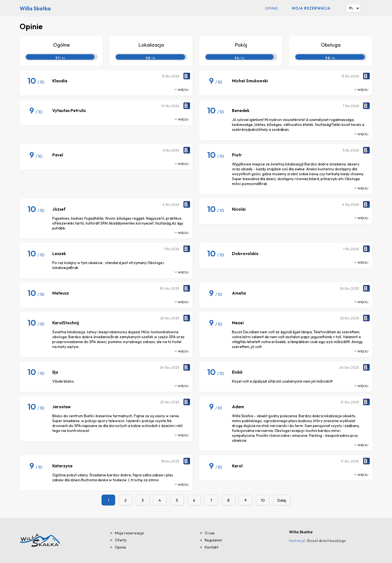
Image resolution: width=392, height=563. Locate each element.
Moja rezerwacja (311, 8)
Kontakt (211, 547)
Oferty (121, 540)
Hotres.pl (297, 540)
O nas (210, 533)
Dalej (281, 500)
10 (263, 500)
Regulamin (213, 540)
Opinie (271, 8)
